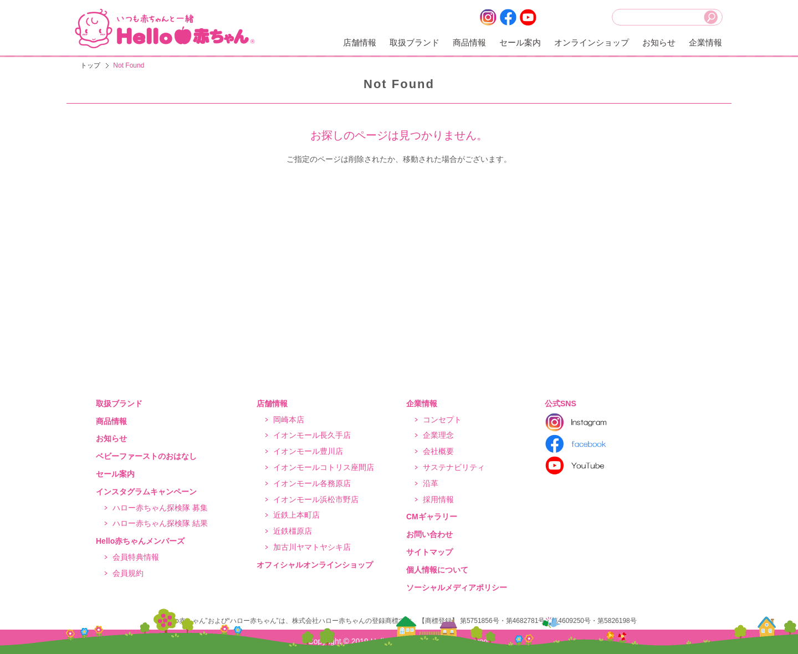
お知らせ (659, 42)
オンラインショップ (591, 42)
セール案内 (520, 42)
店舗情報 (359, 42)
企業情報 (705, 42)
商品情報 (469, 42)
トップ (90, 65)
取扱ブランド (414, 42)
